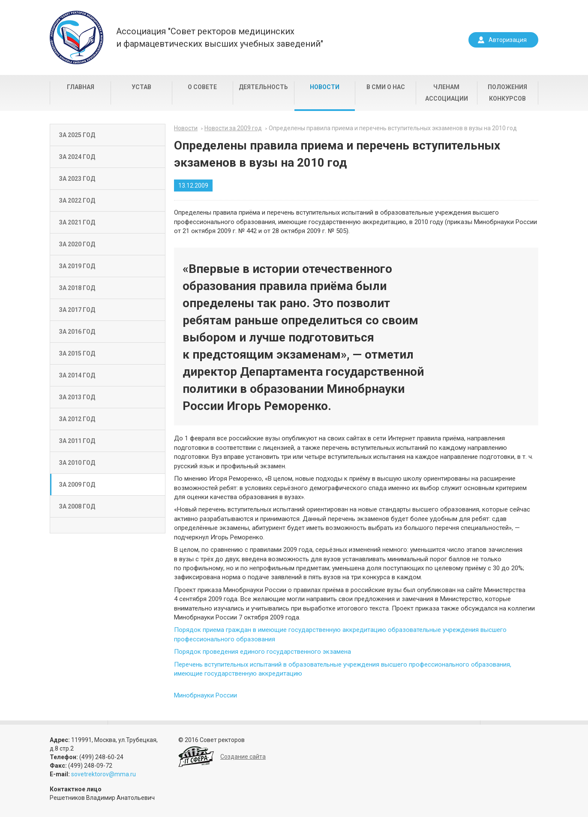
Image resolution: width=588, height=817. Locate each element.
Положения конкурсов (507, 93)
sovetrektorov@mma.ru (103, 774)
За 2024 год (77, 156)
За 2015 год (77, 353)
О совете (202, 87)
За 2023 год (77, 178)
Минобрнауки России (205, 695)
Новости (324, 87)
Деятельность (263, 87)
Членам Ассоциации (446, 93)
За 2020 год (77, 244)
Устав (141, 87)
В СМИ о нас (385, 87)
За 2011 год (77, 440)
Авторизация (508, 39)
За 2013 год (77, 397)
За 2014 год (77, 375)
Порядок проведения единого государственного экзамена (262, 651)
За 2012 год (77, 419)
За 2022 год (77, 200)
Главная (80, 87)
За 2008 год (77, 506)
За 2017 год (77, 309)
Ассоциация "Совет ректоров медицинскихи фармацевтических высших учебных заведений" (219, 37)
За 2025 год (77, 135)
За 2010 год (77, 462)
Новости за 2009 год (233, 128)
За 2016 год (77, 331)
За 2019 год (77, 266)
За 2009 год (77, 484)
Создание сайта (243, 756)
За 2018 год (77, 287)
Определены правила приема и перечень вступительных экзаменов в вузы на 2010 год (393, 128)
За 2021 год (77, 222)
